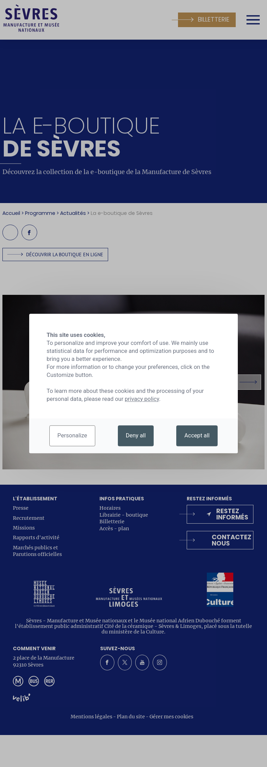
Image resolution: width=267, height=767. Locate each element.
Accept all (197, 436)
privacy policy (142, 399)
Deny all (136, 436)
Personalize (72, 436)
